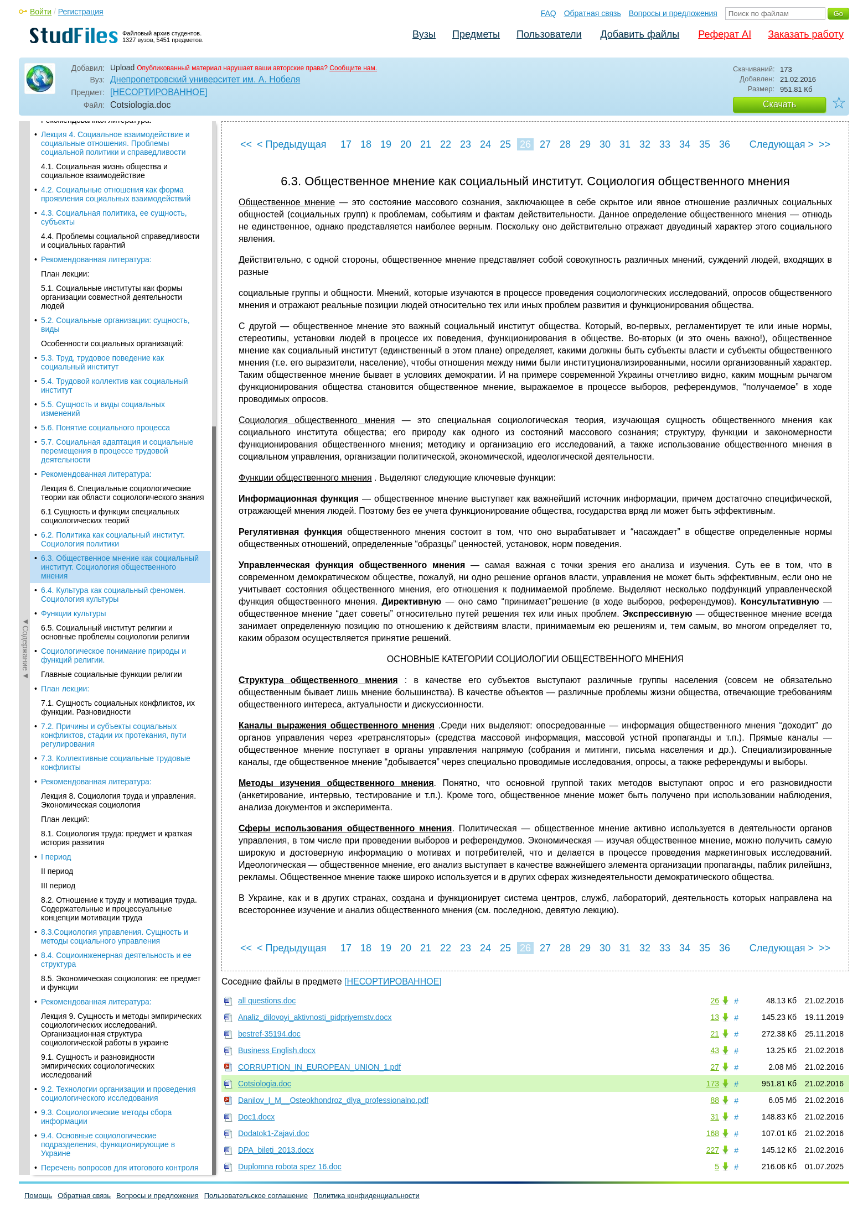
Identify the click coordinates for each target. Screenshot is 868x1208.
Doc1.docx (256, 1116)
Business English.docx (277, 1050)
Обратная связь (592, 13)
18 (365, 144)
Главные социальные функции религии (111, 269)
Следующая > (782, 144)
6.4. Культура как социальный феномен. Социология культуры (113, 190)
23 (465, 144)
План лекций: (65, 414)
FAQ (548, 13)
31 (625, 144)
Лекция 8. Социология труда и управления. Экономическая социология (118, 396)
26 (525, 144)
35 (704, 144)
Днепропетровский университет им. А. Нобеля (205, 79)
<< (246, 144)
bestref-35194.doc (269, 1033)
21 (425, 144)
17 (346, 144)
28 (565, 144)
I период (56, 452)
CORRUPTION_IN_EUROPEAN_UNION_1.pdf (319, 1067)
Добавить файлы (639, 34)
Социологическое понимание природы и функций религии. (113, 251)
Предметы (476, 34)
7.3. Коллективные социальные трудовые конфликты (115, 358)
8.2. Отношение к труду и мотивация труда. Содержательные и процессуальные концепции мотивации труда (119, 504)
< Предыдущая (292, 144)
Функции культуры (73, 209)
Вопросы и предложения (673, 13)
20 (405, 144)
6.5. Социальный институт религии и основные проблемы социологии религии (115, 228)
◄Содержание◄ (25, 314)
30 (605, 144)
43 (714, 1050)
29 (585, 144)
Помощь (38, 1195)
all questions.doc (267, 1000)
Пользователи (548, 34)
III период (58, 481)
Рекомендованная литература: (96, 377)
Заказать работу (806, 34)
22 (445, 144)
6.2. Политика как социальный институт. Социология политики (113, 135)
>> (824, 144)
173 (712, 1083)
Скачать (779, 104)
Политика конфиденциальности (366, 1195)
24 (485, 144)
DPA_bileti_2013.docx (276, 1149)
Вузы (424, 34)
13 (714, 1017)
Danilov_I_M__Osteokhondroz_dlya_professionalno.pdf (333, 1100)
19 (385, 144)
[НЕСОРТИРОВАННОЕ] (159, 92)
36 (724, 144)
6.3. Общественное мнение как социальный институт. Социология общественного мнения (120, 162)
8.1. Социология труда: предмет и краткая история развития (116, 433)
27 (545, 144)
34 (684, 144)
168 (712, 1133)
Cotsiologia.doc (264, 1083)
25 (505, 144)
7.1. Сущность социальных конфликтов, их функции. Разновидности (118, 303)
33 (664, 144)
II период (57, 466)
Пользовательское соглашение (256, 1195)
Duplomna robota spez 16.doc (290, 1166)
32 (644, 144)
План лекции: (65, 284)
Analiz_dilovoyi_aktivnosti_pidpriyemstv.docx (315, 1017)
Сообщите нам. (353, 68)
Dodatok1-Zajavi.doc (273, 1133)
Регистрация (81, 11)
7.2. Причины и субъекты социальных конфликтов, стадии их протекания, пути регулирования (114, 330)
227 (712, 1149)
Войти (40, 11)
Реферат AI (724, 34)
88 (714, 1100)
